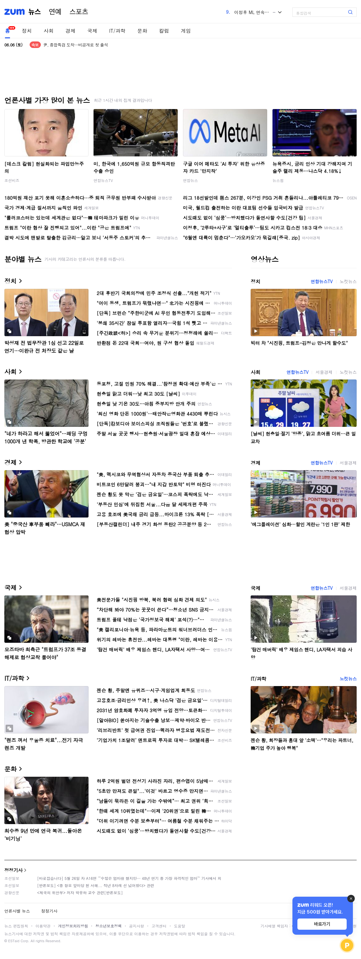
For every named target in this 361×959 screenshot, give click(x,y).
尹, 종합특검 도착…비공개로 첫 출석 (75, 45)
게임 (186, 30)
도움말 (179, 925)
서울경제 (323, 372)
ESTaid (13, 940)
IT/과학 (117, 30)
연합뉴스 (190, 180)
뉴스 (34, 12)
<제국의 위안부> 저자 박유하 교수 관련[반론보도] (80, 892)
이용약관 (43, 925)
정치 (27, 30)
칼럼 (164, 30)
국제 (92, 30)
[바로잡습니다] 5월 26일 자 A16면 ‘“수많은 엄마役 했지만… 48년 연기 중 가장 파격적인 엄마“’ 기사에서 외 (129, 878)
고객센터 (159, 925)
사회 (49, 30)
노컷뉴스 (348, 281)
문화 (142, 30)
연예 (55, 12)
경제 (70, 30)
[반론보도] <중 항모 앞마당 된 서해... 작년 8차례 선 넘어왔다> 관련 (95, 885)
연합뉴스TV (103, 180)
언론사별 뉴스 (17, 911)
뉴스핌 (278, 180)
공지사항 (136, 925)
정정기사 (13, 870)
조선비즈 (11, 180)
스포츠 (79, 12)
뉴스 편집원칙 (16, 925)
